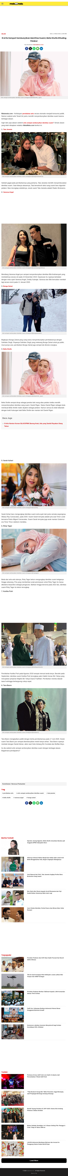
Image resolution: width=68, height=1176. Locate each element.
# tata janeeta (51, 793)
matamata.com (30, 1170)
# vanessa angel (18, 797)
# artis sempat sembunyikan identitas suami (30, 793)
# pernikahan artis (7, 793)
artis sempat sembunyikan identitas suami (38, 123)
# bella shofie (6, 797)
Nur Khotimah (28, 44)
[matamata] (16, 4)
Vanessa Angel (8, 192)
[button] (2, 3)
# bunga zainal (31, 797)
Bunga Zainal (7, 286)
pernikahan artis (28, 113)
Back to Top (34, 1173)
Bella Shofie (7, 349)
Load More (34, 1161)
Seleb (3, 34)
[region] (34, 19)
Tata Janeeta (7, 129)
